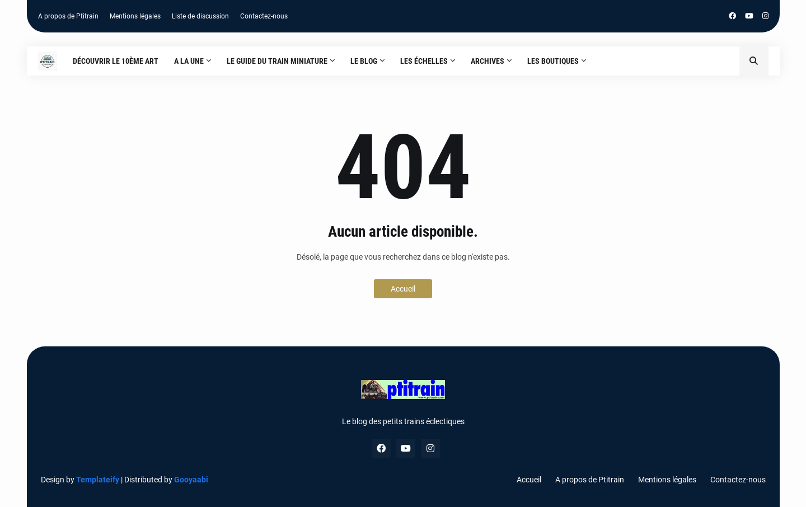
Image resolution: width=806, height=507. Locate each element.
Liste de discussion (200, 16)
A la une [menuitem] (189, 61)
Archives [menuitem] (487, 61)
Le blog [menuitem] (363, 61)
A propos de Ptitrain (68, 16)
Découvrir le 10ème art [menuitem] (115, 61)
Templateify (97, 479)
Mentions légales (135, 16)
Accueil (403, 288)
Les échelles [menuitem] (424, 61)
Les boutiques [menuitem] (553, 61)
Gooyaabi (191, 479)
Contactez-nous (264, 16)
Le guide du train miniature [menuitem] (277, 61)
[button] (753, 61)
